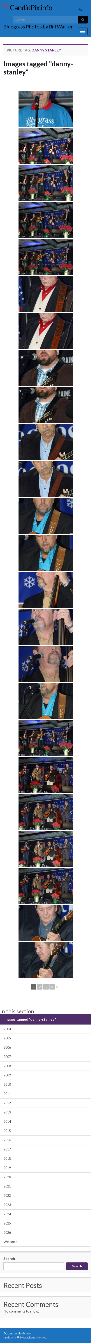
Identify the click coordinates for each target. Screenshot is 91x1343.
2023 (7, 1205)
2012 (7, 1103)
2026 (7, 1232)
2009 (7, 1075)
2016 (7, 1140)
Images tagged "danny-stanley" (38, 68)
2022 (7, 1195)
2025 (7, 1223)
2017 (7, 1149)
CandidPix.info (31, 7)
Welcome (10, 1242)
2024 (7, 1214)
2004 (7, 1029)
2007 (7, 1057)
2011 (7, 1094)
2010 (7, 1084)
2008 (7, 1066)
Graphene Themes (34, 1337)
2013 (7, 1112)
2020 (7, 1177)
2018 (7, 1158)
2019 (7, 1168)
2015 (7, 1131)
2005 (7, 1038)
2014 (7, 1121)
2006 (7, 1047)
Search (9, 1258)
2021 (7, 1186)
